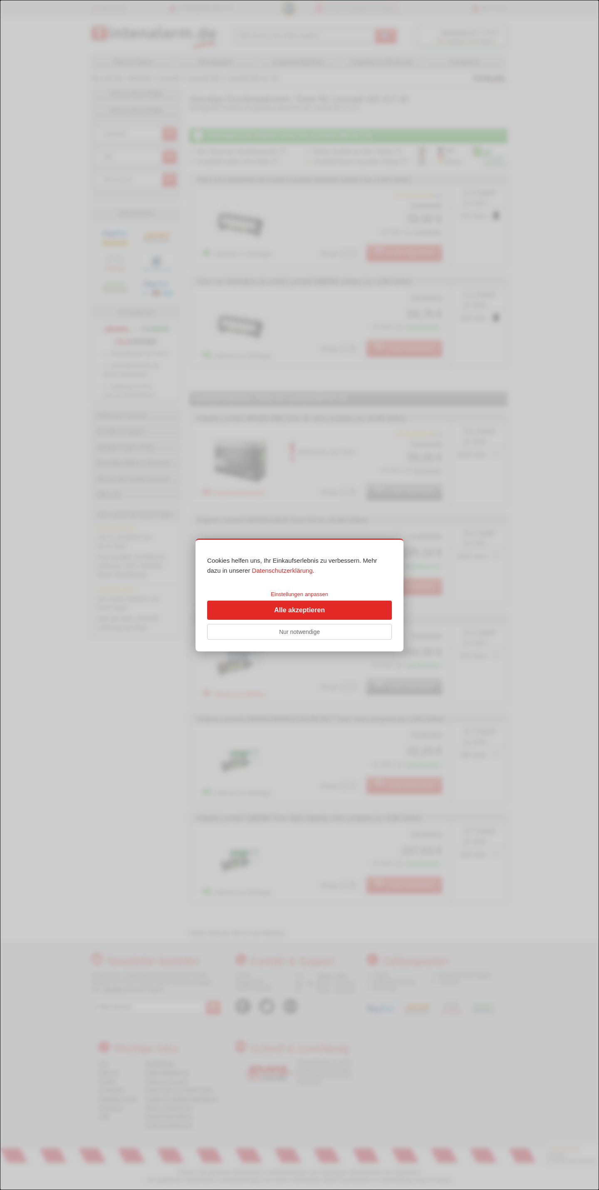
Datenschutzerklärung (282, 570)
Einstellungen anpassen (299, 594)
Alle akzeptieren (299, 610)
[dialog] (299, 595)
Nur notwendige (299, 632)
